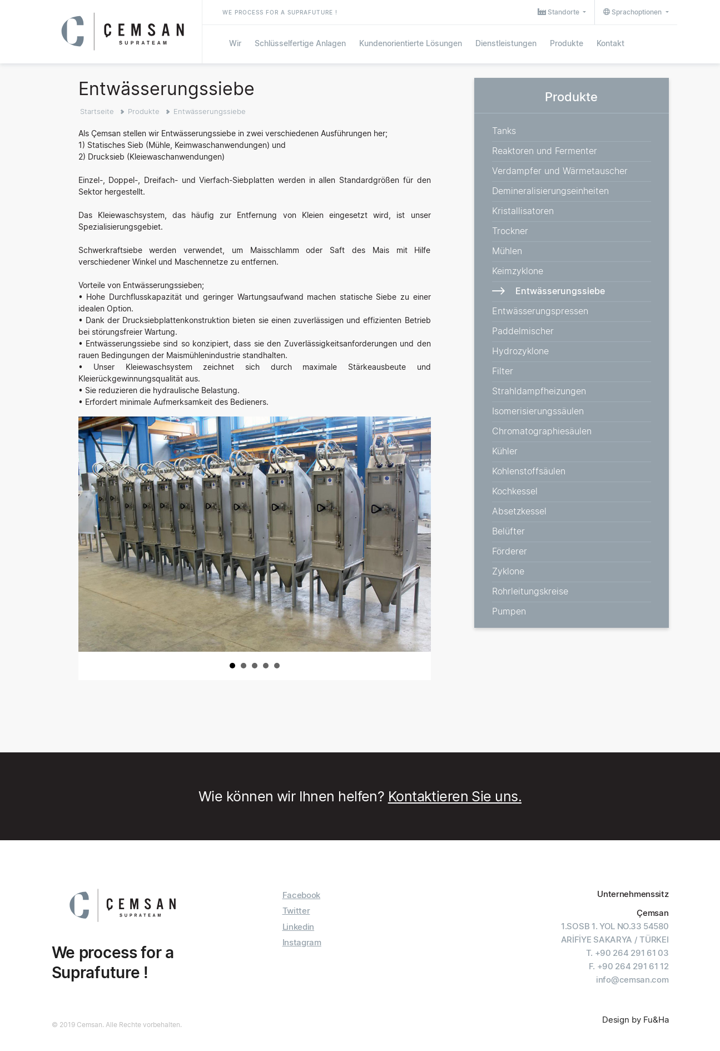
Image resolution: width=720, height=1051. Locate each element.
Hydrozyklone (520, 350)
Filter (502, 370)
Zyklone (508, 571)
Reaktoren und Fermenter (544, 150)
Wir (235, 43)
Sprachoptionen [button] (633, 12)
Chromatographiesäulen (542, 431)
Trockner (510, 230)
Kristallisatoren (523, 210)
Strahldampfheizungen (539, 390)
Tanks (504, 130)
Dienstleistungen (506, 43)
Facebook (301, 895)
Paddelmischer (523, 330)
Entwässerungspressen (540, 310)
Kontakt (610, 43)
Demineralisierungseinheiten (550, 190)
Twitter (296, 910)
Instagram (301, 942)
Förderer (509, 551)
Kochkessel (515, 491)
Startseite (97, 111)
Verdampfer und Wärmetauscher (560, 170)
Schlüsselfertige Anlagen (300, 43)
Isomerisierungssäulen (538, 411)
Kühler (505, 451)
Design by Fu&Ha (635, 1019)
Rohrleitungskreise (530, 591)
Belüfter (508, 531)
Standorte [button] (559, 12)
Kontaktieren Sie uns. (455, 796)
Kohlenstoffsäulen (528, 471)
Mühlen (507, 250)
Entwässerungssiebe (209, 111)
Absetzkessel (519, 511)
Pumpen (509, 611)
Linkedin (298, 926)
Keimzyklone (517, 270)
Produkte (566, 43)
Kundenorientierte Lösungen (410, 43)
